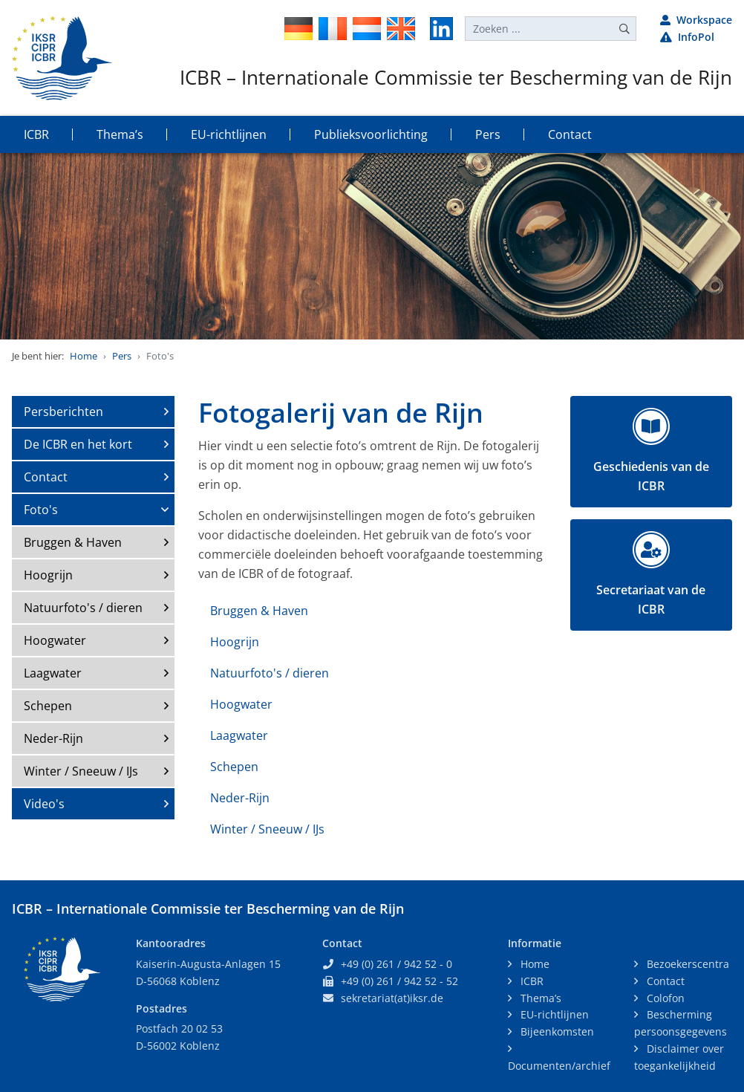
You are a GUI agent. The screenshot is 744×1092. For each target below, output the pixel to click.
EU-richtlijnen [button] (229, 134)
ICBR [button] (36, 134)
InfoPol (687, 37)
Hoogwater (55, 640)
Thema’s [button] (120, 134)
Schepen (48, 706)
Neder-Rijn (53, 738)
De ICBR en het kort (78, 444)
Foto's (41, 509)
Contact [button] (570, 134)
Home (83, 356)
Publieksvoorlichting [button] (371, 134)
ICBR (531, 981)
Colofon (664, 998)
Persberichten (63, 411)
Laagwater (53, 673)
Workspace (696, 20)
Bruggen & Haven (73, 542)
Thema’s (539, 998)
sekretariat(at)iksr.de (392, 998)
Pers (121, 356)
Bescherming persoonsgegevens (680, 1023)
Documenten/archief (559, 1066)
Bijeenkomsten (556, 1031)
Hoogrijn (48, 575)
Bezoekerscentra (686, 964)
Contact (46, 477)
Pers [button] (487, 134)
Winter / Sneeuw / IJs (81, 771)
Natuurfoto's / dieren (83, 607)
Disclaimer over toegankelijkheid (679, 1057)
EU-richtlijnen (553, 1014)
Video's (44, 804)
